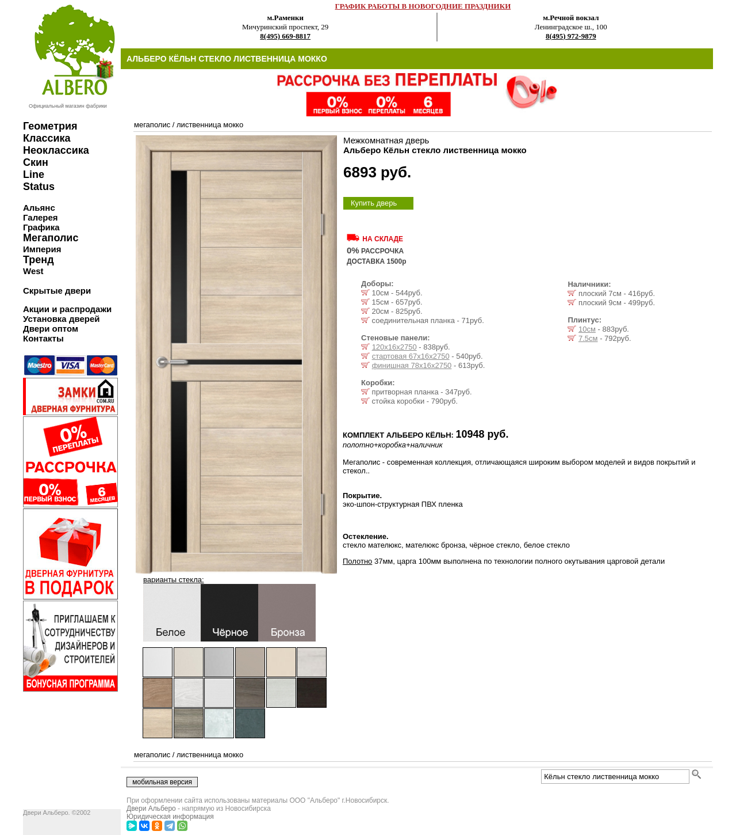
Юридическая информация (170, 817)
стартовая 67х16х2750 (411, 356)
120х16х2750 (394, 347)
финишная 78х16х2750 (412, 365)
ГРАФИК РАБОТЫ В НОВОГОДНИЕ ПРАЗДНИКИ (423, 6)
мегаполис (152, 124)
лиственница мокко (210, 124)
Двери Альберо (151, 808)
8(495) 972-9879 (571, 36)
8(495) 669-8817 (285, 36)
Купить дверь (374, 203)
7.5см (588, 338)
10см (587, 329)
